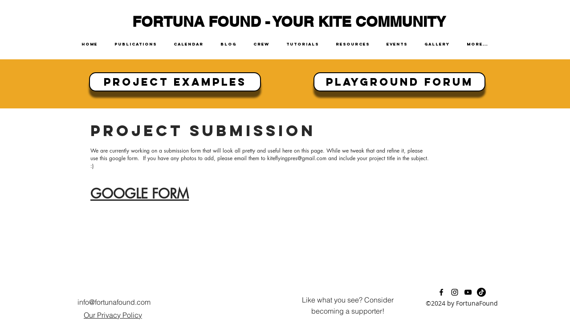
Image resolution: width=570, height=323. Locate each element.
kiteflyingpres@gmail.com (296, 158)
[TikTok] (481, 292)
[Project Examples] (175, 81)
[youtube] (468, 292)
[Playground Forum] (399, 81)
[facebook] (441, 292)
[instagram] (454, 292)
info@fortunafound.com (114, 302)
